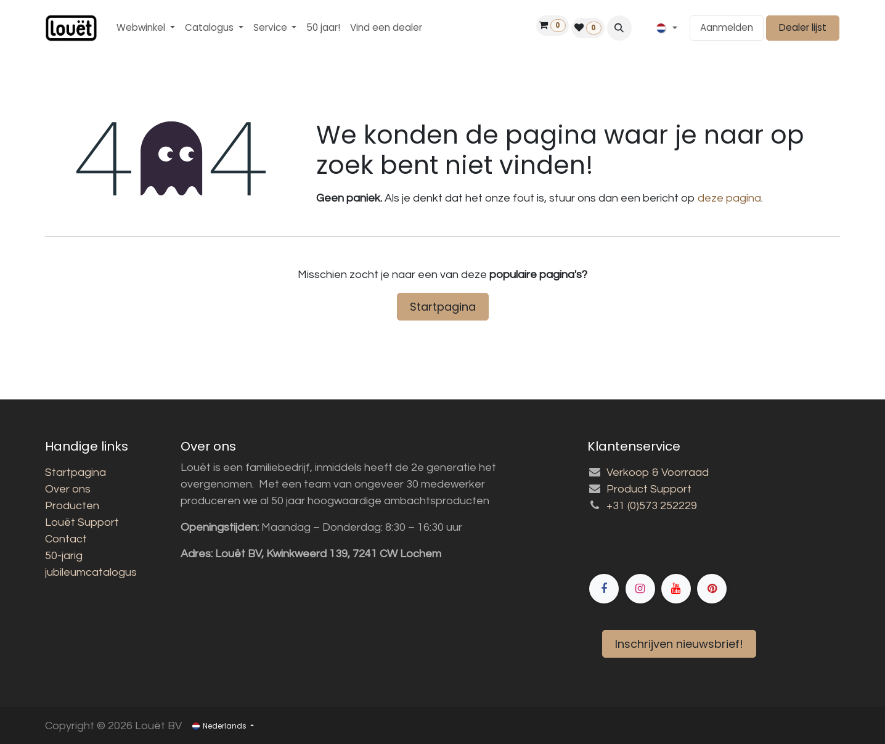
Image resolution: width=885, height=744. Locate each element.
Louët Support (82, 522)
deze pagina (729, 198)
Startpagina (443, 306)
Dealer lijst (802, 27)
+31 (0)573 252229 (651, 506)
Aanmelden (726, 27)
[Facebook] (713, 545)
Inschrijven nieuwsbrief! (679, 644)
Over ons (68, 489)
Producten (72, 506)
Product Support (648, 489)
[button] (619, 27)
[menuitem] (146, 28)
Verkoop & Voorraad (657, 472)
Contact (66, 539)
